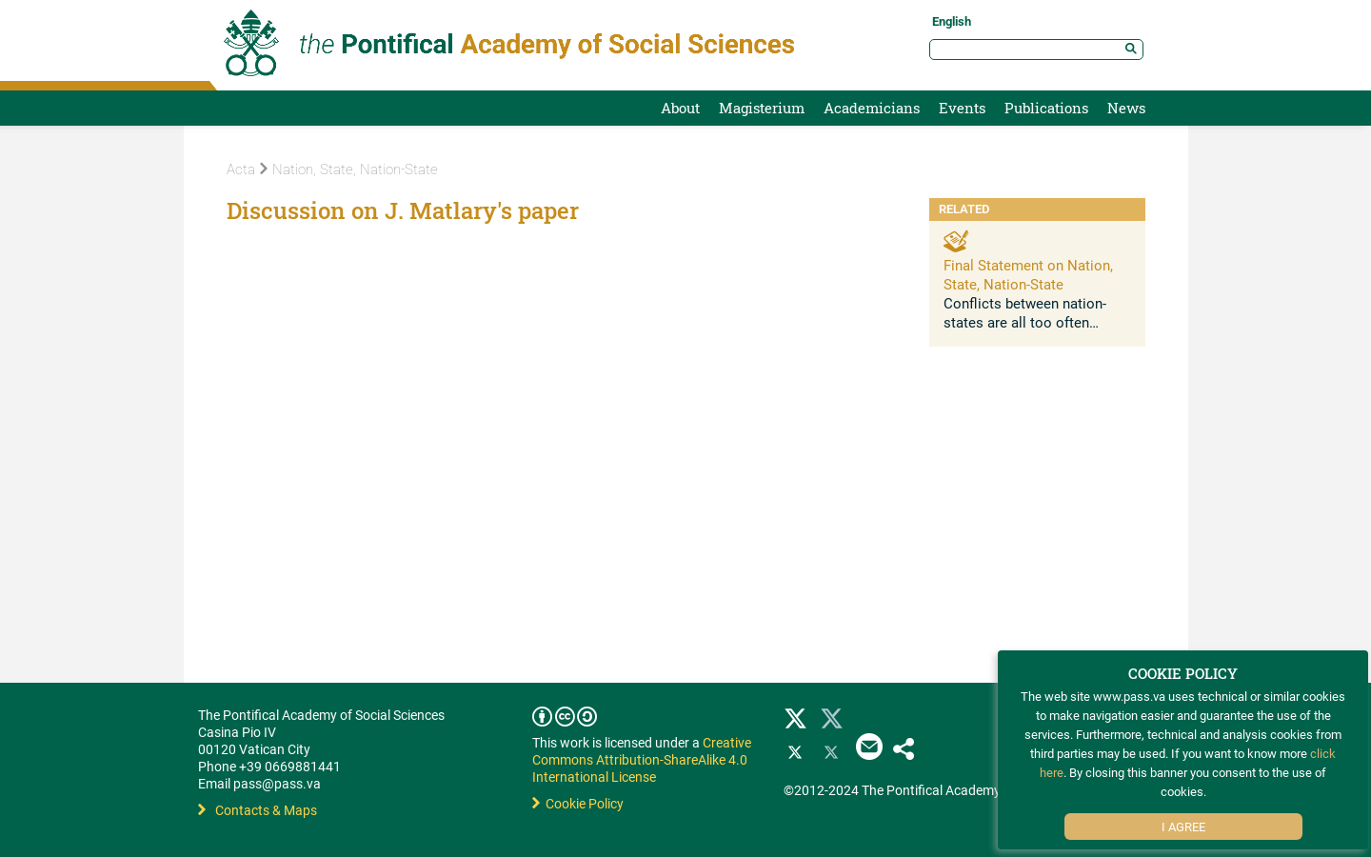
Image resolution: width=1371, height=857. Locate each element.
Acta (241, 169)
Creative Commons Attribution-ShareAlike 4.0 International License (641, 759)
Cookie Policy (578, 803)
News (1126, 107)
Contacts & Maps (257, 810)
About (680, 107)
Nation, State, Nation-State (349, 169)
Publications (1046, 107)
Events (962, 107)
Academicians (872, 107)
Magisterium (762, 107)
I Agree (1183, 826)
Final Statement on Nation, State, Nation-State (1028, 274)
